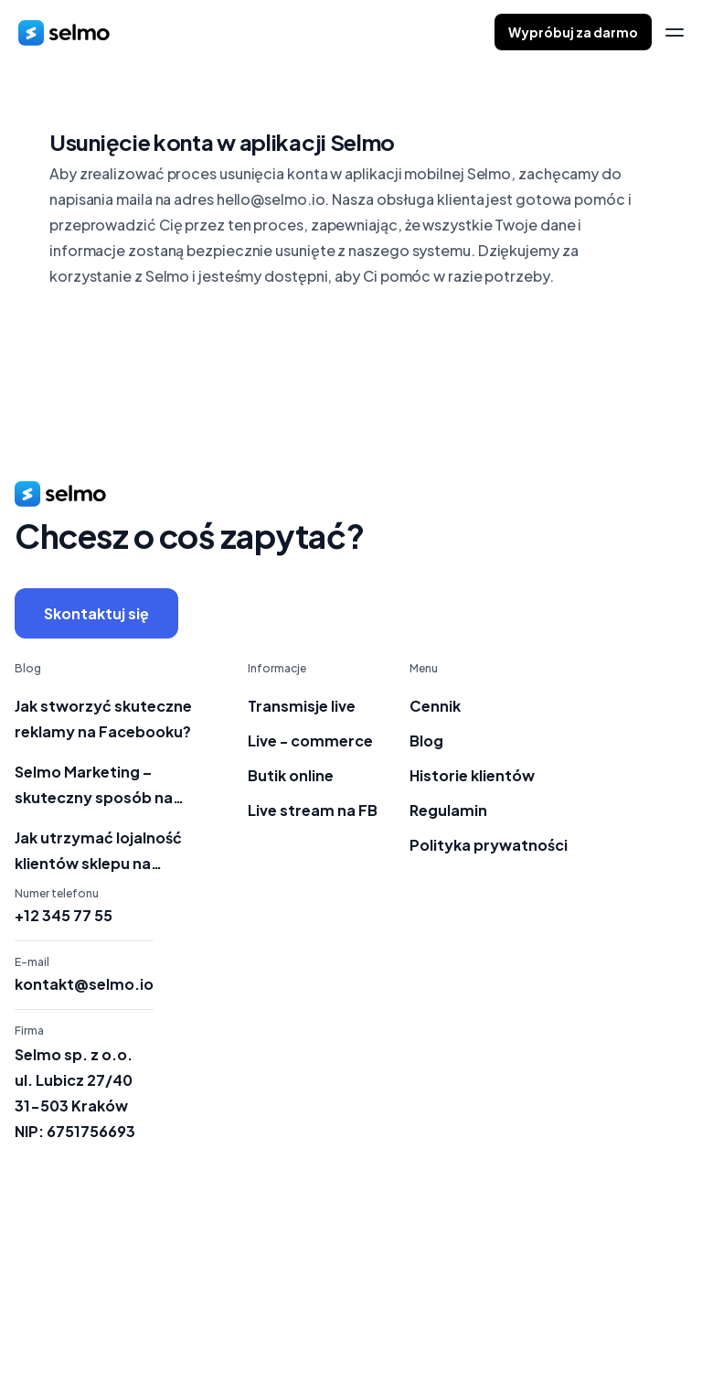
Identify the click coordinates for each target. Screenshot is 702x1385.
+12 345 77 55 (63, 915)
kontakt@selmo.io (84, 984)
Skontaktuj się (96, 613)
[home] (64, 32)
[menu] (674, 32)
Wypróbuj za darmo (573, 32)
